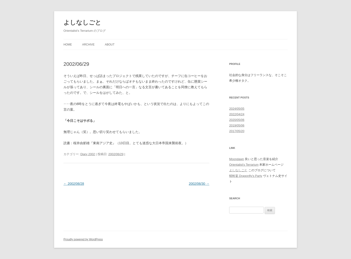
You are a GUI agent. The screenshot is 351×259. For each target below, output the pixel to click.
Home (67, 44)
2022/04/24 (236, 114)
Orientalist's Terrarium (244, 164)
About (109, 44)
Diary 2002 (87, 154)
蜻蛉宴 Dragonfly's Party (245, 176)
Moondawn (236, 159)
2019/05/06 (236, 125)
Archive (88, 44)
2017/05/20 (236, 131)
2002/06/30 (199, 184)
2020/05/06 (236, 120)
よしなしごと (82, 22)
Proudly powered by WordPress (83, 239)
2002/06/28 (73, 184)
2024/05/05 (236, 108)
